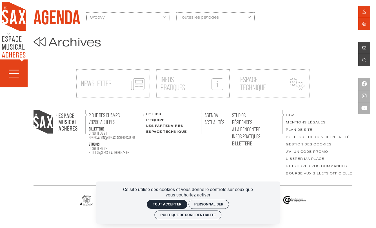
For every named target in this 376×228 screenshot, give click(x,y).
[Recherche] (364, 60)
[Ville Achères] (86, 199)
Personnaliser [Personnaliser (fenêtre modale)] (208, 204)
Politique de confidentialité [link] (188, 215)
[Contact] (364, 48)
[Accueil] (14, 29)
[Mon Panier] (364, 24)
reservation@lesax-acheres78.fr (112, 137)
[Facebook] (364, 84)
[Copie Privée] (294, 199)
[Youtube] (364, 108)
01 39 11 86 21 (98, 133)
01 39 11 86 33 (98, 148)
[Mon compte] (364, 12)
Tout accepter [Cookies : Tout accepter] (167, 204)
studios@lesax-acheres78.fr (109, 152)
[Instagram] (364, 96)
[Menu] (14, 73)
